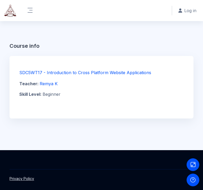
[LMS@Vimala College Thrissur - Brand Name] (10, 10)
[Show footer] (193, 180)
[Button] (193, 164)
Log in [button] (187, 10)
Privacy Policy (22, 178)
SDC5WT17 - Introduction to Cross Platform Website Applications (85, 72)
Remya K (49, 83)
